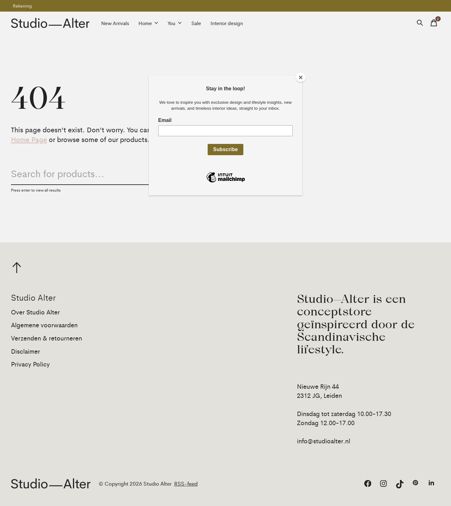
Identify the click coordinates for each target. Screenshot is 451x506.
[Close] (300, 77)
